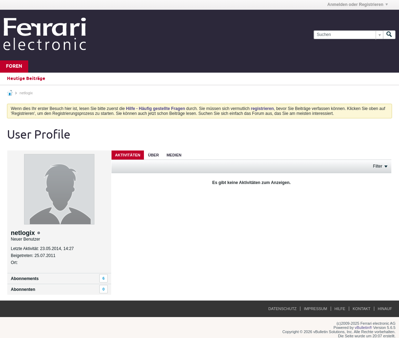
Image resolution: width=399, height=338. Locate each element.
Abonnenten (23, 289)
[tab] (127, 155)
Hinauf (385, 309)
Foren (14, 66)
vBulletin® (363, 327)
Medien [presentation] (174, 155)
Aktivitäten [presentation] (127, 155)
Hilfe (340, 309)
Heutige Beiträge (26, 78)
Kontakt (361, 309)
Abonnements (25, 278)
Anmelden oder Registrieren (357, 4)
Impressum (315, 309)
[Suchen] (348, 34)
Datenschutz (282, 309)
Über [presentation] (153, 155)
